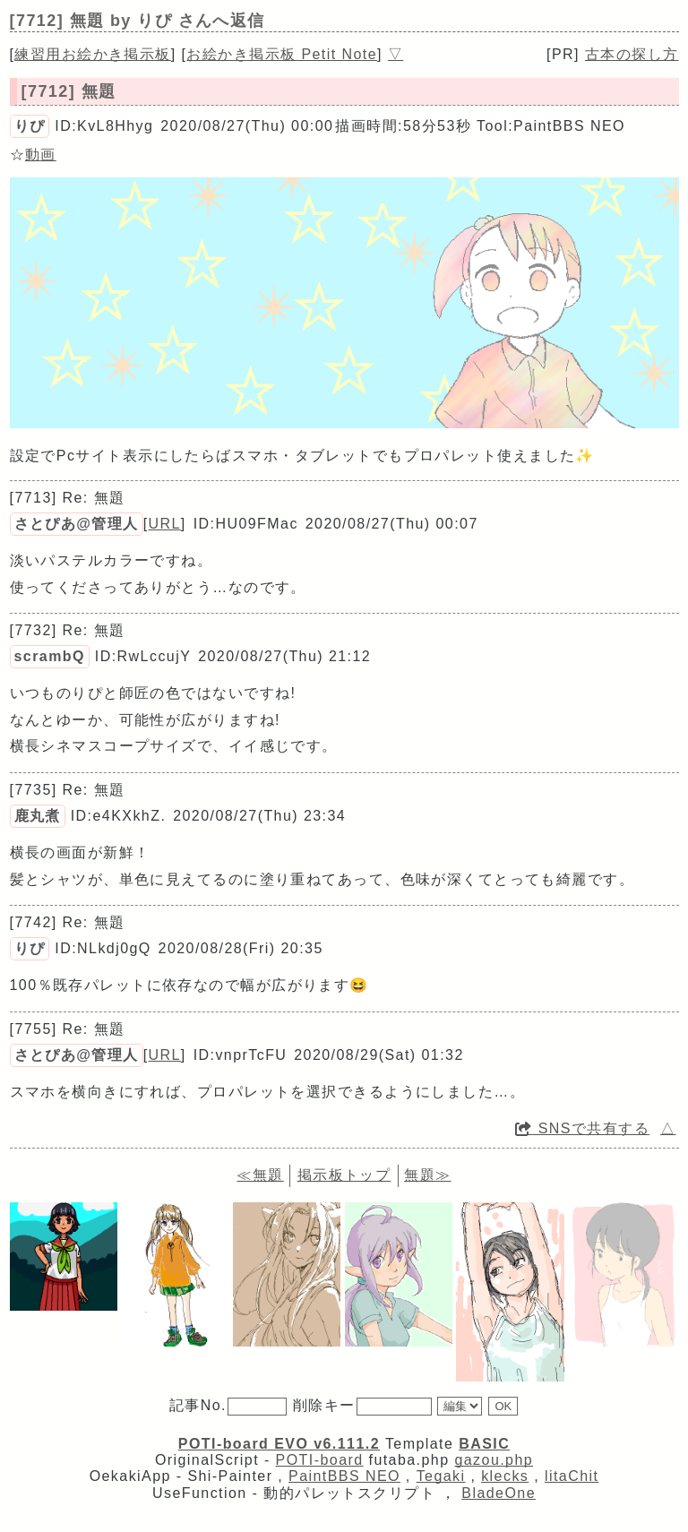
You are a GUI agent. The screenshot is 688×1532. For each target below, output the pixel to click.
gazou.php (493, 1459)
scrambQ (49, 656)
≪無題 (259, 1175)
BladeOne (498, 1493)
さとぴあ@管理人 (76, 523)
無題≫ (427, 1175)
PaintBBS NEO (344, 1476)
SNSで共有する (582, 1128)
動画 (40, 154)
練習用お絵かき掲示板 (92, 54)
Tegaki (441, 1476)
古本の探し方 (632, 54)
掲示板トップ (344, 1175)
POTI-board (320, 1459)
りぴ (30, 125)
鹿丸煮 (37, 815)
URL (165, 523)
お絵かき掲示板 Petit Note (281, 54)
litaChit (571, 1476)
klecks (505, 1476)
